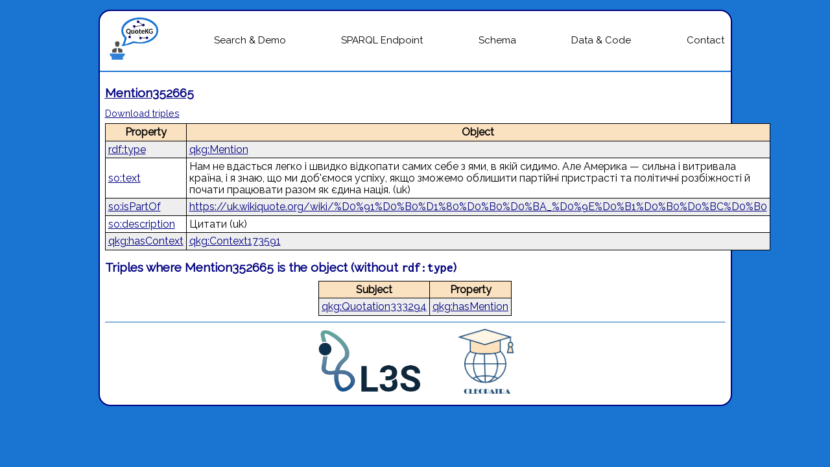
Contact (705, 40)
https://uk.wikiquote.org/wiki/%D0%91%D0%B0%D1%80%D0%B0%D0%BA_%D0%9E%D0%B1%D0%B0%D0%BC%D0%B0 (478, 206)
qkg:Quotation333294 (374, 306)
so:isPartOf (134, 206)
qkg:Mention (218, 149)
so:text (124, 178)
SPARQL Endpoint (382, 40)
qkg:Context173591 (235, 241)
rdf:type (127, 149)
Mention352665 (149, 93)
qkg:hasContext (146, 241)
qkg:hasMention (470, 306)
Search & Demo (250, 40)
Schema (497, 40)
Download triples (142, 113)
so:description (141, 224)
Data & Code (601, 40)
